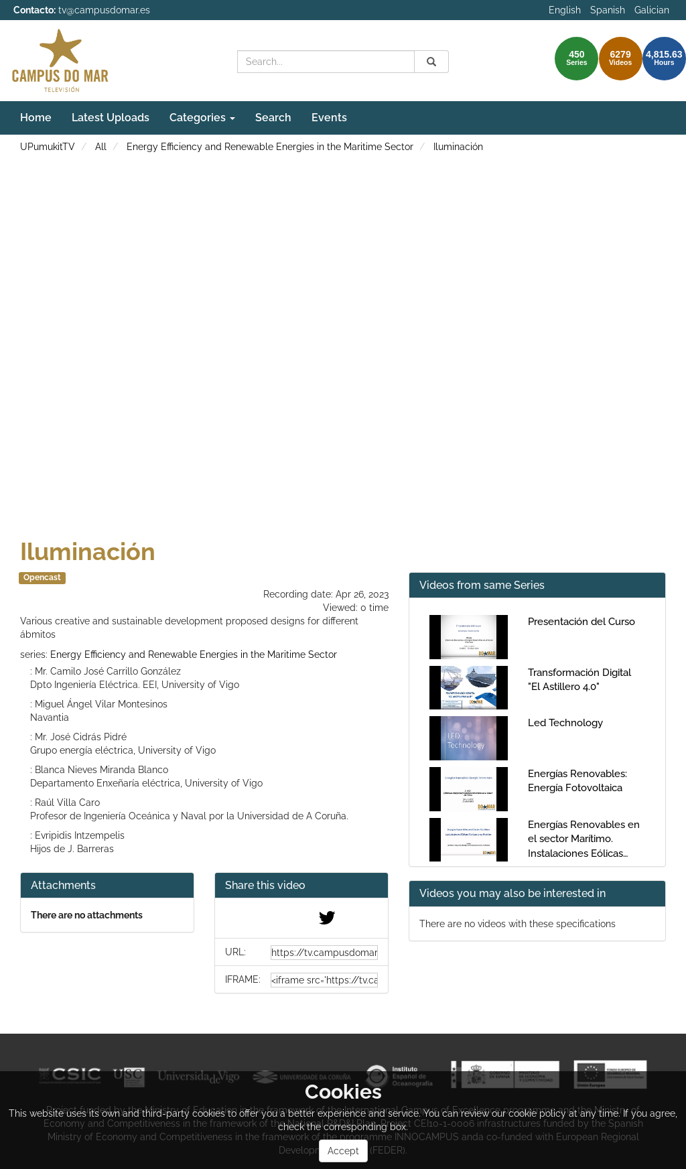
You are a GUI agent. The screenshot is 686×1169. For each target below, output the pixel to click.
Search (273, 117)
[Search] (431, 62)
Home (36, 117)
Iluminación (458, 146)
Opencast (42, 577)
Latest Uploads (110, 117)
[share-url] (324, 952)
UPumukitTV (47, 146)
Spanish (607, 10)
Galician (651, 10)
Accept (343, 1151)
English (565, 10)
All (101, 146)
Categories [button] (202, 117)
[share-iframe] (324, 980)
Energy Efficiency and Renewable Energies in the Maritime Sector (270, 146)
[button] (301, 886)
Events (329, 117)
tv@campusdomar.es (104, 10)
